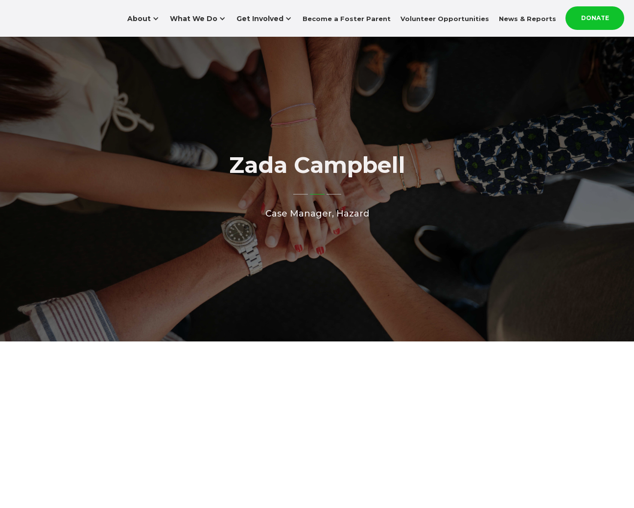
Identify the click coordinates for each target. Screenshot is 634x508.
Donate (595, 18)
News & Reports (527, 19)
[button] (144, 18)
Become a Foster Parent (347, 19)
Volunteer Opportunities (444, 19)
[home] (54, 9)
